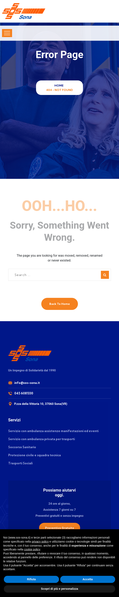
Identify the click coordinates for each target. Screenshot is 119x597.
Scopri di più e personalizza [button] (59, 588)
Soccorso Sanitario (22, 447)
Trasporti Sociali (20, 463)
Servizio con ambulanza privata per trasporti (41, 439)
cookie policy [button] (32, 549)
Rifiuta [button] (31, 579)
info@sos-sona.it (27, 383)
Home (59, 85)
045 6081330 (23, 393)
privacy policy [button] (40, 541)
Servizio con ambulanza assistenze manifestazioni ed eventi (53, 431)
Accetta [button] (88, 579)
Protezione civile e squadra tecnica (34, 455)
